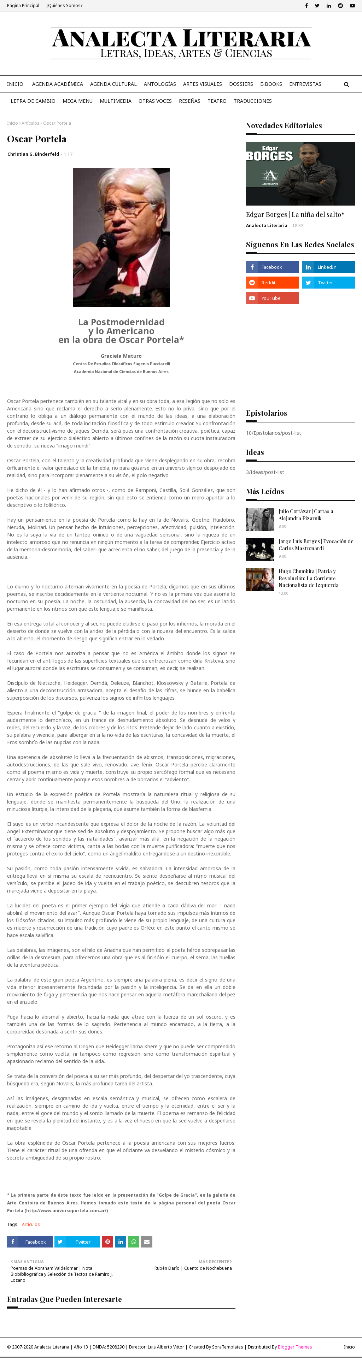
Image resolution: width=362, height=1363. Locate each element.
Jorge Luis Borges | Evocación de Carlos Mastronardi (316, 545)
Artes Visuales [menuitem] (202, 84)
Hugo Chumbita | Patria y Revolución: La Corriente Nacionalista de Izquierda (309, 578)
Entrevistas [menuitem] (305, 84)
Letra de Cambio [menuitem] (33, 100)
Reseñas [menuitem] (189, 100)
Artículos (31, 123)
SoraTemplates (227, 1347)
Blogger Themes (295, 1347)
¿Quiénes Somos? (64, 5)
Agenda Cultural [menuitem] (113, 84)
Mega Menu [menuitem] (78, 100)
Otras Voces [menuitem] (155, 100)
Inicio (12, 123)
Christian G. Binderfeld (33, 154)
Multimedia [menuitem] (116, 100)
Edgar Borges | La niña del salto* (295, 214)
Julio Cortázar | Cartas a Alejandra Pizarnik (306, 515)
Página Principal (23, 5)
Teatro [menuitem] (217, 100)
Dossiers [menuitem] (241, 84)
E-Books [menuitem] (271, 84)
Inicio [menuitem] (15, 84)
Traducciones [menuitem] (253, 100)
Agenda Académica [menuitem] (57, 84)
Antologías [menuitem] (160, 84)
